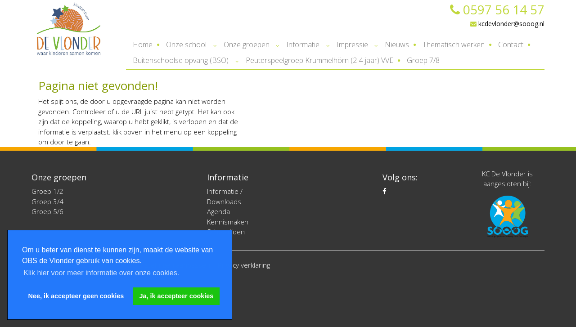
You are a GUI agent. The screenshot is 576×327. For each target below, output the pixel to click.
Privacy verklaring (244, 264)
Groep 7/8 (423, 60)
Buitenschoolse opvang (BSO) (181, 60)
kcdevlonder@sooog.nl (507, 23)
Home (143, 44)
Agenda (218, 211)
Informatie (303, 44)
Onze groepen (247, 44)
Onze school (186, 44)
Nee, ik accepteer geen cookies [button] (76, 296)
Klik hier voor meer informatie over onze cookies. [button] (101, 273)
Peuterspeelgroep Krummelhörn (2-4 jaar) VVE (319, 60)
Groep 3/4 (47, 201)
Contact (510, 44)
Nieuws (397, 44)
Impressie (352, 44)
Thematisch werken (454, 44)
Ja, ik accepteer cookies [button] (177, 296)
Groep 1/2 (47, 191)
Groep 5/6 (47, 211)
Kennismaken (227, 221)
